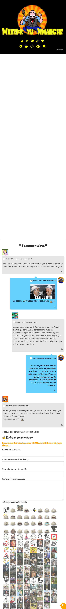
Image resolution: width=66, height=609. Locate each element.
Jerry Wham (9, 373)
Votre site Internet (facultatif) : (14, 437)
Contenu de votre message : (13, 446)
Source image (57, 166)
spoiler (7, 579)
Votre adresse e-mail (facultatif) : (15, 427)
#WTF (49, 175)
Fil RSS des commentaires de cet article (21, 399)
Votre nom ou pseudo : (11, 417)
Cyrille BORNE (9, 226)
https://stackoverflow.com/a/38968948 (20, 113)
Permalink (33, 175)
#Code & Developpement (58, 175)
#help (45, 175)
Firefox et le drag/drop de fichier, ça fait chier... (25, 75)
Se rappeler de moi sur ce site (14, 470)
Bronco (35, 248)
